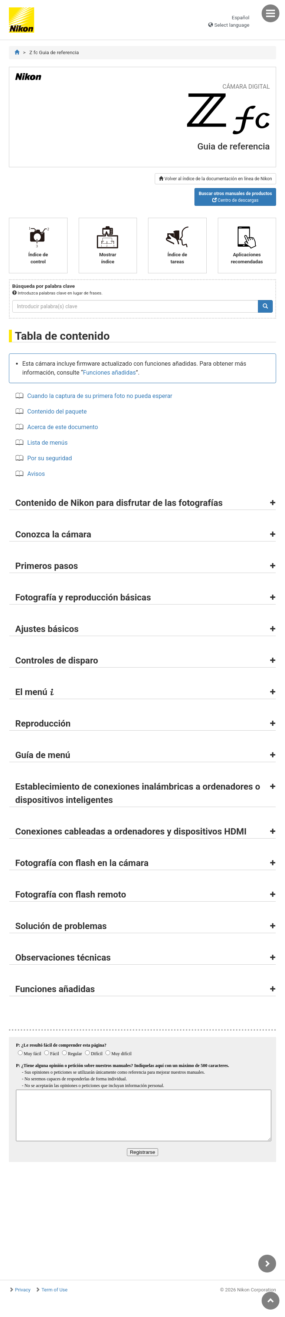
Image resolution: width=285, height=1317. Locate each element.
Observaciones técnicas (63, 957)
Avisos (36, 473)
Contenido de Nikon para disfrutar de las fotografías (119, 503)
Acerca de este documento (62, 427)
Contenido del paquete (57, 411)
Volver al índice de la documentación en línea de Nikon (215, 178)
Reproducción (43, 723)
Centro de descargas (235, 197)
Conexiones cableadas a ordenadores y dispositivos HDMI (131, 831)
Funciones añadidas (109, 372)
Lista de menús (47, 442)
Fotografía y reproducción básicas (83, 597)
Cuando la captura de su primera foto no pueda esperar (100, 395)
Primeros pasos (46, 566)
